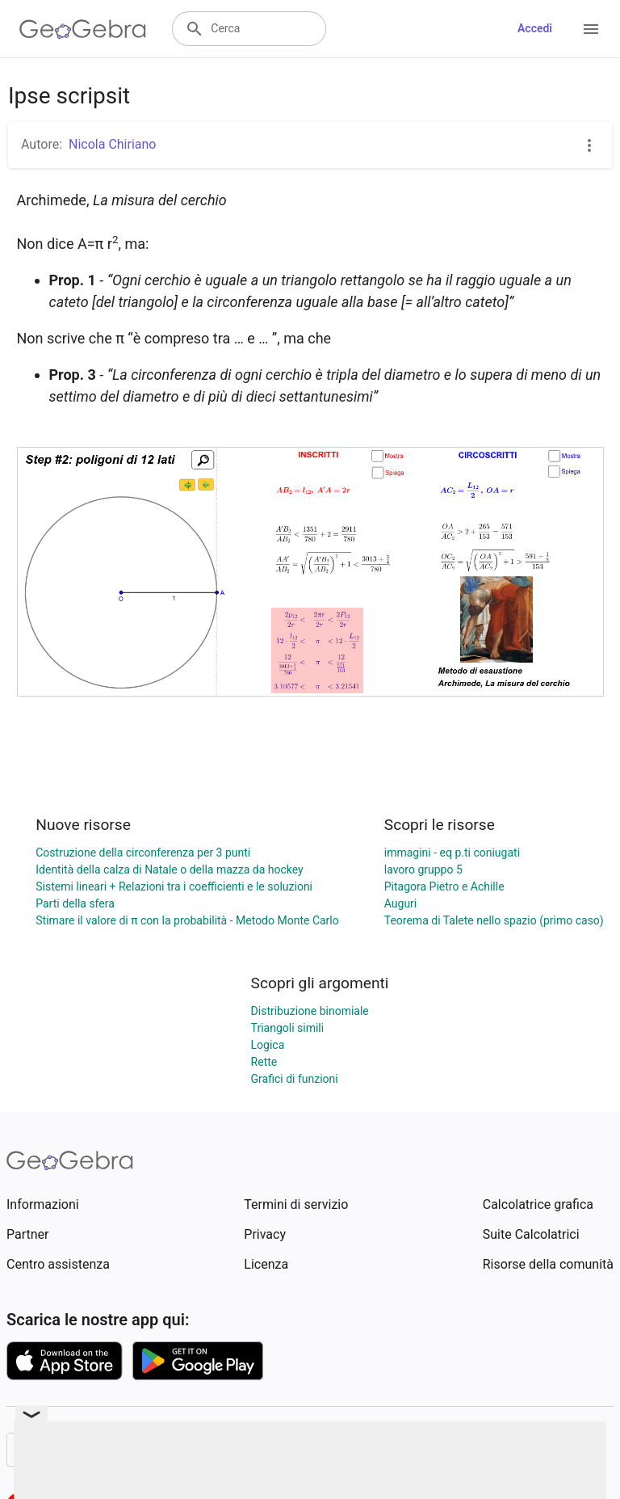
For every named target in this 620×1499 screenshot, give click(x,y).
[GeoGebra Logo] (82, 29)
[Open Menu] (591, 29)
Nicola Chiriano (112, 144)
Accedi (534, 28)
